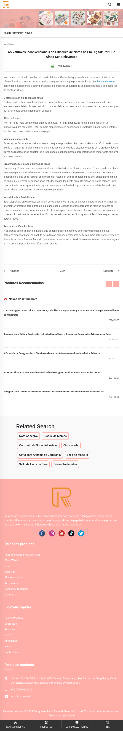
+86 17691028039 (21, 689)
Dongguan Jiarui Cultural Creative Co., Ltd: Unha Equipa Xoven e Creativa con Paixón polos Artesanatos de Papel (57, 334)
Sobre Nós (10, 623)
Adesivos (9, 571)
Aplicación (10, 640)
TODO (61, 270)
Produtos (9, 629)
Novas (28, 32)
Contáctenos (12, 652)
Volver (9, 44)
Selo (7, 566)
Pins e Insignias (13, 577)
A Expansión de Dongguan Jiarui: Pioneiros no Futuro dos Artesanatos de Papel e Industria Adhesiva (52, 353)
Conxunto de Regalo (16, 588)
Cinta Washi (11, 560)
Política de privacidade (62, 715)
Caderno (9, 594)
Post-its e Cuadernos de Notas (22, 554)
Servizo (8, 635)
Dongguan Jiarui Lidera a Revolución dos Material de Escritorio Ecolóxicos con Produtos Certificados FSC (54, 391)
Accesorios (11, 583)
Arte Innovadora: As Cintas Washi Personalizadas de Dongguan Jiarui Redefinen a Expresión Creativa (52, 372)
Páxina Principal (13, 32)
